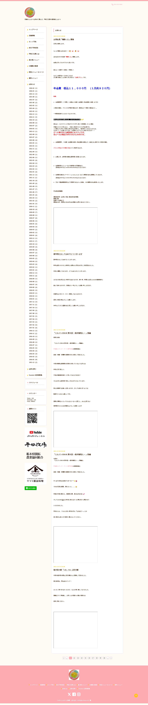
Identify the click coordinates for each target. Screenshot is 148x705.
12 (74, 658)
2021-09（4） (33, 183)
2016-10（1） (33, 336)
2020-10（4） (33, 209)
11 (70, 658)
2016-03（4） (33, 354)
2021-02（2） (33, 201)
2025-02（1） (33, 111)
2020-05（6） (33, 224)
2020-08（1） (33, 215)
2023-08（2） (33, 134)
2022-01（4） (33, 172)
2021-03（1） (33, 198)
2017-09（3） (33, 310)
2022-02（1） (33, 169)
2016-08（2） (33, 342)
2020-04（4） (33, 227)
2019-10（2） (33, 244)
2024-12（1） (33, 114)
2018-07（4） (33, 284)
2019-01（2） (33, 270)
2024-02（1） (33, 128)
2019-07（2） (33, 253)
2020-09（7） (33, 212)
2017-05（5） (33, 316)
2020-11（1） (33, 206)
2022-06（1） (33, 157)
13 (78, 658)
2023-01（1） (33, 146)
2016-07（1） (33, 345)
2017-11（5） (33, 304)
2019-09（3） (33, 247)
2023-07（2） (33, 137)
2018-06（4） (33, 287)
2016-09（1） (33, 339)
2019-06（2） (33, 255)
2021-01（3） (33, 203)
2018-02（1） (33, 296)
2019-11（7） (33, 241)
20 (104, 658)
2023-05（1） (33, 143)
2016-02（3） (33, 356)
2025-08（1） (33, 97)
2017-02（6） (33, 325)
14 (81, 658)
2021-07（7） (33, 189)
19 (100, 658)
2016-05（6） (33, 348)
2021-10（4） (33, 180)
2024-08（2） (33, 123)
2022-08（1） (33, 154)
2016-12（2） (33, 330)
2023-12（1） (33, 131)
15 (85, 658)
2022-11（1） (33, 149)
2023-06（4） (33, 140)
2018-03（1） (33, 293)
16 (89, 658)
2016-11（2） (33, 333)
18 (96, 658)
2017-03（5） (33, 322)
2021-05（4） (33, 195)
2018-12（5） (33, 273)
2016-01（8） (33, 359)
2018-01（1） (33, 299)
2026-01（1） (33, 91)
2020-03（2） (33, 229)
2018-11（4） (33, 276)
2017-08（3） (33, 313)
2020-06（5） (33, 221)
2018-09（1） (33, 279)
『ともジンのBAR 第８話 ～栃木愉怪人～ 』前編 (72, 454)
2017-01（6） (33, 328)
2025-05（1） (33, 105)
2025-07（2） (33, 100)
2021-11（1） (33, 177)
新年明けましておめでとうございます (68, 254)
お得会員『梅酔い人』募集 (64, 39)
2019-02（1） (33, 267)
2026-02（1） (33, 88)
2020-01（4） (33, 235)
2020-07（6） (33, 218)
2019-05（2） (33, 258)
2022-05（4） (33, 160)
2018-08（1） (33, 281)
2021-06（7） (33, 192)
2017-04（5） (33, 319)
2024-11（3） (33, 117)
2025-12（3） (33, 94)
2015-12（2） (33, 362)
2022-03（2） (33, 166)
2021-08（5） (33, 186)
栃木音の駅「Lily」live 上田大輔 (66, 570)
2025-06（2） (33, 102)
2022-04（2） (33, 163)
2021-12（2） (33, 175)
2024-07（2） (33, 126)
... (67, 658)
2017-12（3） (33, 302)
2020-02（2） (33, 232)
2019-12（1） (33, 238)
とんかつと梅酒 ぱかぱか (68, 700)
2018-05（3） (33, 290)
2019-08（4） (33, 250)
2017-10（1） (33, 307)
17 (93, 658)
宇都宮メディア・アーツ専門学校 (63, 349)
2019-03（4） (33, 264)
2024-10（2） (33, 120)
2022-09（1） (33, 151)
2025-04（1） (33, 108)
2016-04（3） (33, 351)
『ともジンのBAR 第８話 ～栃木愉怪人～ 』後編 (72, 333)
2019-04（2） (33, 261)
